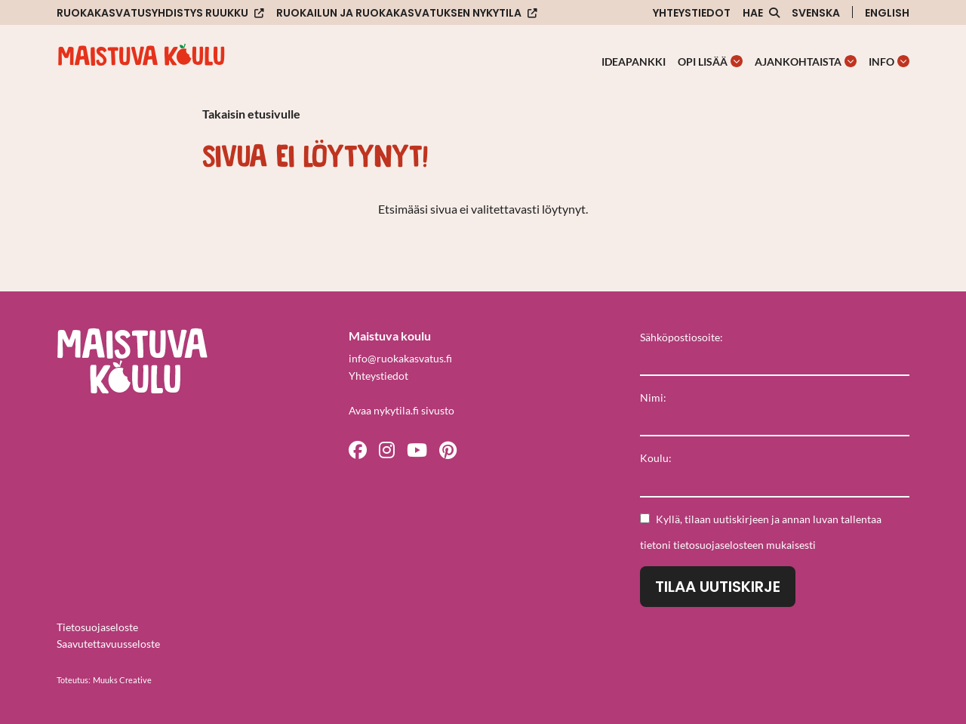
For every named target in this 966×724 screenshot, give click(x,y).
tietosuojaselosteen (718, 544)
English (887, 13)
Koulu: (656, 457)
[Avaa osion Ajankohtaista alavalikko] (850, 61)
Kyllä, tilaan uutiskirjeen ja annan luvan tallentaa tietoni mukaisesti (760, 532)
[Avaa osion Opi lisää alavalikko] (737, 61)
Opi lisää (703, 61)
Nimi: (653, 397)
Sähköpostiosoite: (681, 337)
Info (881, 61)
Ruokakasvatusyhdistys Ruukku (152, 13)
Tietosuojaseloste (97, 627)
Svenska (816, 13)
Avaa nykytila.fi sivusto (401, 410)
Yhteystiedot (692, 13)
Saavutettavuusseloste (108, 643)
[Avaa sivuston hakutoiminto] (761, 13)
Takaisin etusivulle (251, 113)
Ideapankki (633, 61)
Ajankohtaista (798, 61)
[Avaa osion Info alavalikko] (903, 61)
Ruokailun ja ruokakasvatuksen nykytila (398, 13)
